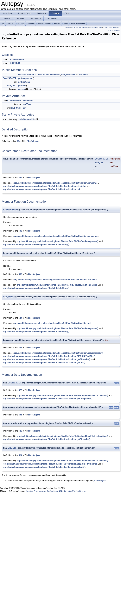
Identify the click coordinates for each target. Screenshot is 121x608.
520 (20, 390)
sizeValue (83, 74)
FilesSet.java (32, 141)
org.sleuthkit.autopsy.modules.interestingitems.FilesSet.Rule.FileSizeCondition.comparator (56, 183)
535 (20, 231)
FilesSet (57, 23)
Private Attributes (96, 27)
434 (18, 141)
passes (21, 89)
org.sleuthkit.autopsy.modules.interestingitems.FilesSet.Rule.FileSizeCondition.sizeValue (44, 186)
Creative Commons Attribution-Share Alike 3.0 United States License (56, 491)
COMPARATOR (17, 59)
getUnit (21, 85)
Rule (66, 23)
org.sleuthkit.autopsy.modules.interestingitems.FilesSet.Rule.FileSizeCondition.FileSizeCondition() (62, 395)
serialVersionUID (26, 119)
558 (20, 348)
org (3, 23)
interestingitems (44, 23)
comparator (55, 74)
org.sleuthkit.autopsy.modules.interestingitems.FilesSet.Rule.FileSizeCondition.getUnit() (44, 362)
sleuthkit (11, 23)
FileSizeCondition (78, 23)
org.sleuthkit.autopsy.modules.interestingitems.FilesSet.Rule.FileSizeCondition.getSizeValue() (46, 359)
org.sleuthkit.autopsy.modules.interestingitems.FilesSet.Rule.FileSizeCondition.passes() (57, 241)
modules (31, 23)
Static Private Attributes (111, 27)
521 (20, 455)
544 (20, 318)
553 (20, 274)
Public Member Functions (80, 27)
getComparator (25, 78)
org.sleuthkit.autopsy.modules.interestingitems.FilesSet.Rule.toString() (36, 244)
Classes (67, 27)
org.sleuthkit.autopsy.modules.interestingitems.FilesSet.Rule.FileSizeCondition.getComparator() (58, 353)
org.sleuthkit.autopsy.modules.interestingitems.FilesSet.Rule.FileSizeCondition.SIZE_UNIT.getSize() (49, 356)
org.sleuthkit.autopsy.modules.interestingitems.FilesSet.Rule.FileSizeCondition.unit (42, 189)
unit (73, 74)
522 (20, 431)
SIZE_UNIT (15, 63)
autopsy (21, 23)
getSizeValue (24, 82)
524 (20, 177)
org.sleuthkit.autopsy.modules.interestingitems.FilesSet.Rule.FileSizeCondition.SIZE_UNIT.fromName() (50, 464)
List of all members (113, 31)
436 (20, 415)
